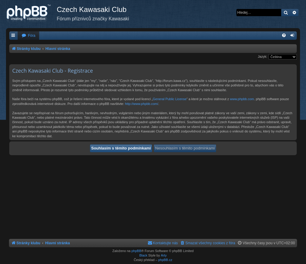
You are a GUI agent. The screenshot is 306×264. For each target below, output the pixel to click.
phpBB (136, 251)
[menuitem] (28, 36)
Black (143, 255)
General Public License (169, 99)
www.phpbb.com (242, 99)
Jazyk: (262, 56)
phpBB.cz (165, 260)
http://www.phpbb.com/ (141, 104)
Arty (164, 255)
